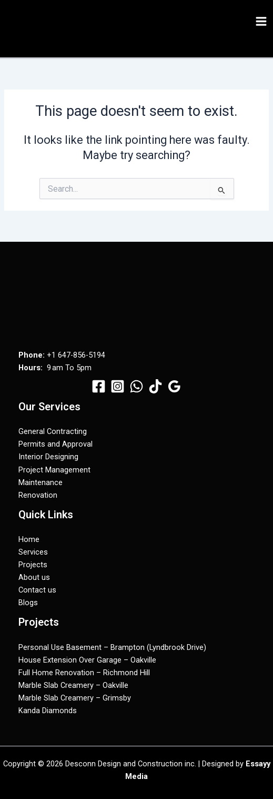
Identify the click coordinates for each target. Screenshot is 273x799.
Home (28, 539)
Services (33, 552)
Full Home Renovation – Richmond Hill (84, 672)
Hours (29, 367)
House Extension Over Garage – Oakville (87, 660)
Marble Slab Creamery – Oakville (73, 685)
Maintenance (40, 482)
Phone (30, 355)
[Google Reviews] (174, 386)
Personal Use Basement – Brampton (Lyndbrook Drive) (112, 647)
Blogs (28, 602)
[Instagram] (117, 386)
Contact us (37, 590)
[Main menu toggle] (261, 21)
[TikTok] (155, 386)
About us (34, 577)
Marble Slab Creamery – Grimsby (74, 698)
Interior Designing (48, 456)
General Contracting (52, 431)
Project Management (54, 470)
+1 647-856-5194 (76, 355)
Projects (32, 564)
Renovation (37, 495)
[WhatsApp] (136, 386)
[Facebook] (99, 386)
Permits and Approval (55, 444)
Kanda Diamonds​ (47, 710)
